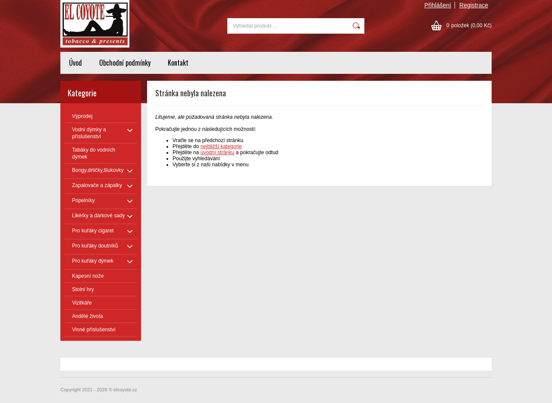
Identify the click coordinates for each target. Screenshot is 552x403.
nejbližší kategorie (221, 146)
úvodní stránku (218, 152)
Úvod (75, 62)
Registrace (473, 5)
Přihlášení (437, 5)
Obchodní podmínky (125, 62)
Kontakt (178, 62)
